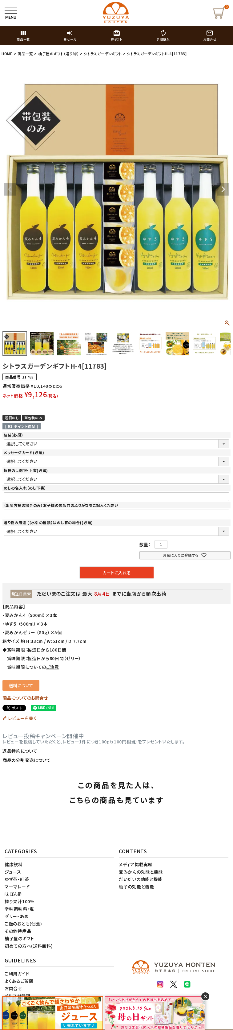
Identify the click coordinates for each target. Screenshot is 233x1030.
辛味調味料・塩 (19, 909)
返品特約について (20, 751)
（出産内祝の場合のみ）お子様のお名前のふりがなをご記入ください (61, 505)
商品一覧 (25, 53)
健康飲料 (14, 864)
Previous (10, 189)
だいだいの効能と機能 (141, 879)
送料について (21, 685)
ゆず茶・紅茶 (17, 879)
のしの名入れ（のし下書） (25, 487)
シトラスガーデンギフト (103, 53)
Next (223, 189)
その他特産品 (18, 931)
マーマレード (17, 886)
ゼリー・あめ (17, 916)
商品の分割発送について (26, 760)
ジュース (13, 872)
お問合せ (13, 988)
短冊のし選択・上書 (26, 470)
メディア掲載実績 (136, 864)
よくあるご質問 (19, 981)
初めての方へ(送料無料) (29, 946)
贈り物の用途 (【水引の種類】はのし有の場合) (48, 522)
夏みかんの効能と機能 (141, 872)
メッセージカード (24, 452)
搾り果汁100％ (20, 901)
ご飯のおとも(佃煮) (23, 923)
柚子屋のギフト (19, 938)
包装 (13, 434)
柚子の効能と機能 (136, 886)
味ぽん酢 (13, 894)
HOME (7, 53)
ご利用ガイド (17, 973)
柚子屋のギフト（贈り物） (58, 53)
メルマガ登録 (17, 996)
